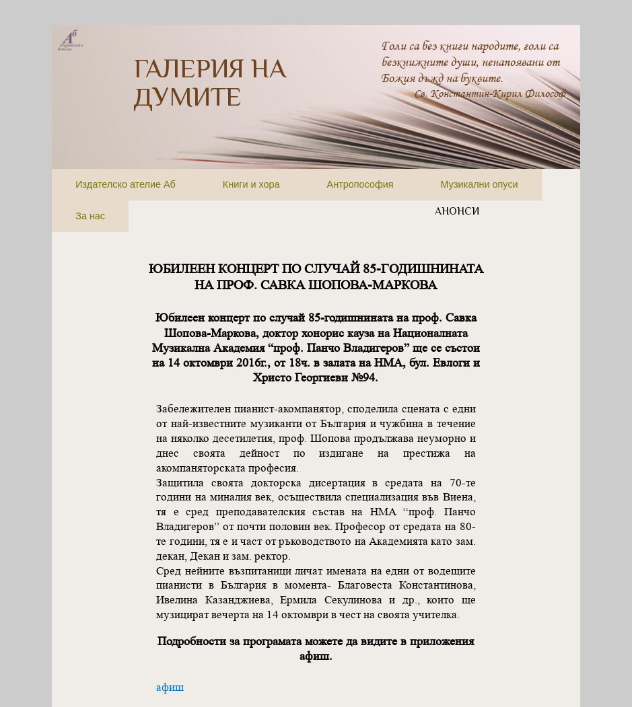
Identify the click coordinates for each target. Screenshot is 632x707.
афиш (170, 687)
